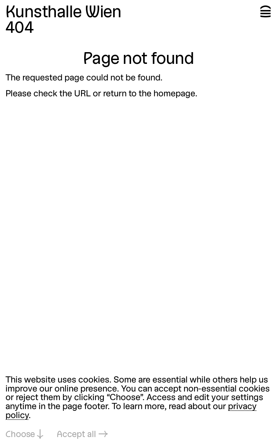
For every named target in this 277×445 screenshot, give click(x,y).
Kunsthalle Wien (63, 13)
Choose (20, 435)
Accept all (76, 435)
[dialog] (138, 407)
